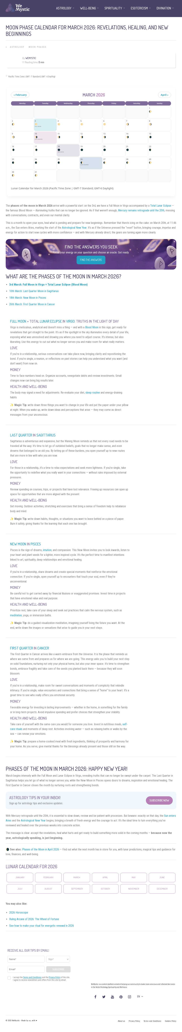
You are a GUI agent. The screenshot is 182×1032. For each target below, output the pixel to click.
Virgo (70, 321)
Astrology (17, 47)
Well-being (88, 8)
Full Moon (18, 321)
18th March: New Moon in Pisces (27, 297)
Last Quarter (21, 435)
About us (121, 1021)
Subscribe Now (159, 800)
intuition (47, 550)
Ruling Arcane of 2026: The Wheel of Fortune (34, 919)
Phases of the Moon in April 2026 (40, 849)
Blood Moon (91, 327)
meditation (16, 615)
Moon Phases (37, 47)
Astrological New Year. (74, 227)
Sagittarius (46, 435)
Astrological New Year (33, 820)
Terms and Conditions (152, 1021)
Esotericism (139, 8)
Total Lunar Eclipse (160, 205)
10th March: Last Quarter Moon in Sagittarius (34, 291)
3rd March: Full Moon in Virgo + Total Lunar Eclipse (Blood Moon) (48, 284)
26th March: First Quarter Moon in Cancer (32, 304)
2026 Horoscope (18, 912)
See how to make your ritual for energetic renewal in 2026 (41, 925)
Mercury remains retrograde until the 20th (141, 210)
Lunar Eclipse (51, 321)
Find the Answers (91, 260)
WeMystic (30, 58)
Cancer (43, 648)
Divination (164, 8)
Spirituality (113, 8)
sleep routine (92, 392)
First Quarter (22, 648)
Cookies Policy (170, 1021)
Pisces (36, 544)
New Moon (18, 544)
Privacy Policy (134, 1021)
